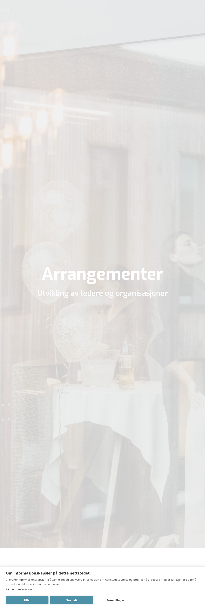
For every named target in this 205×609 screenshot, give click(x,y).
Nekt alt (71, 600)
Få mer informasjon (19, 589)
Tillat (27, 600)
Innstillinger (115, 600)
